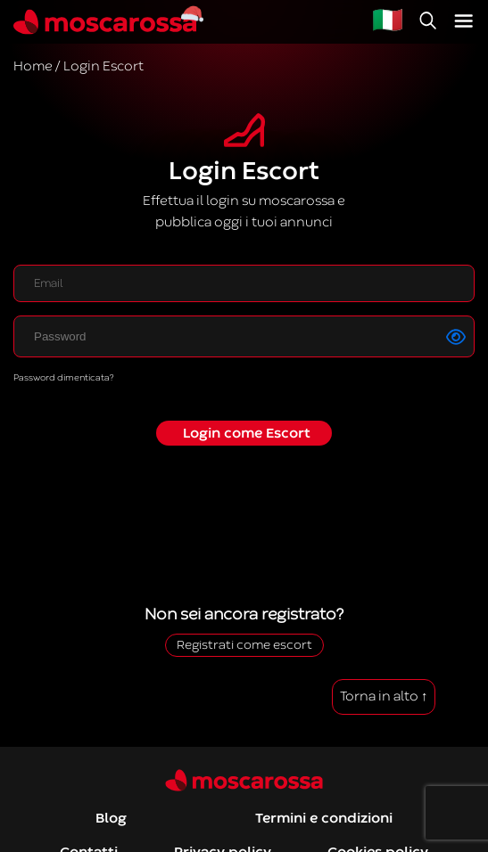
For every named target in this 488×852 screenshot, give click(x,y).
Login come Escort (246, 433)
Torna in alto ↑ (384, 696)
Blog (111, 818)
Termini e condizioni (324, 818)
